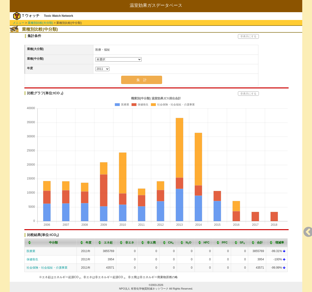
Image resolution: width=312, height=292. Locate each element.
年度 (30, 68)
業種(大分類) (35, 49)
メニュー (18, 23)
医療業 (31, 251)
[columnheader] (51, 242)
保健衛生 (32, 259)
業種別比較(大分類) (40, 23)
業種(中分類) (35, 58)
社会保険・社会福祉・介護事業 (47, 267)
